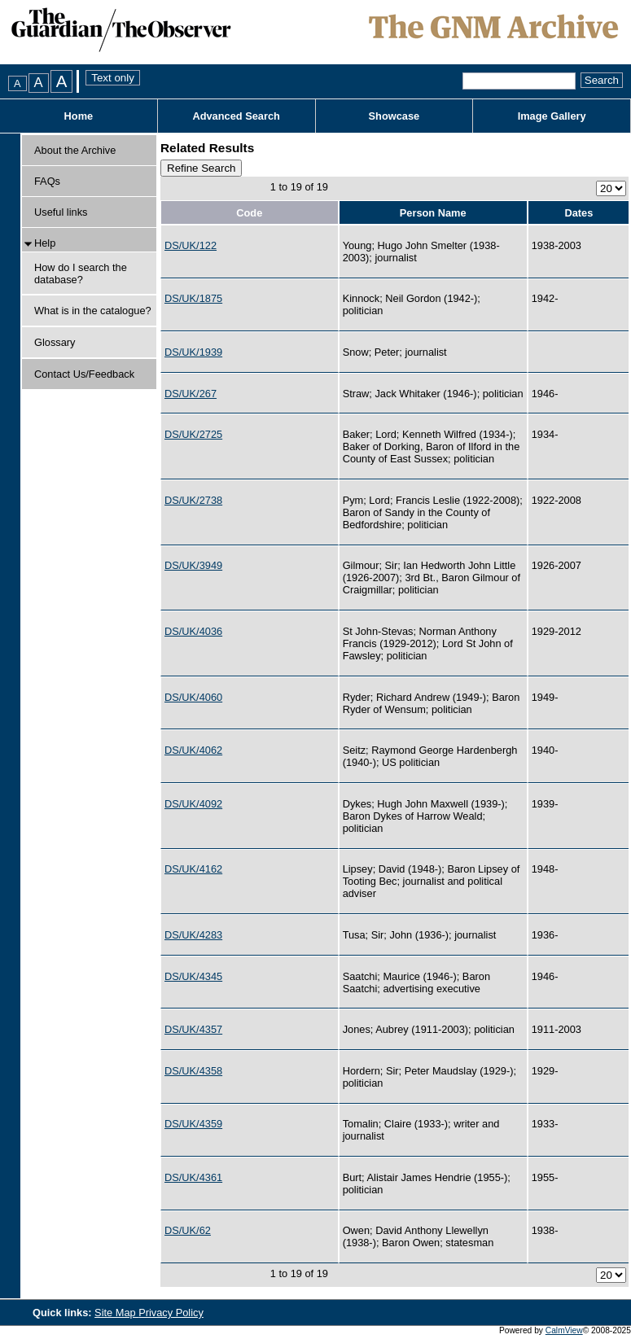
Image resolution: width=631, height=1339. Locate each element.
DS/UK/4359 (193, 1124)
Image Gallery (552, 116)
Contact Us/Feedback (84, 374)
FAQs (47, 181)
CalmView (564, 1330)
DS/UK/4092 (193, 804)
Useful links (60, 212)
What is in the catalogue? (92, 310)
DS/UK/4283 (193, 935)
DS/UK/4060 (193, 697)
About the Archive (75, 150)
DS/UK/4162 (193, 869)
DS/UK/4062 (193, 750)
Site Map (116, 1312)
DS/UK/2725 (193, 434)
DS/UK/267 (190, 393)
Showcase (394, 116)
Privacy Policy (171, 1312)
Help (44, 243)
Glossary (55, 342)
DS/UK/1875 (193, 298)
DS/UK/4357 (193, 1029)
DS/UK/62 (187, 1230)
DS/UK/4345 (193, 976)
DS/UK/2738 (193, 500)
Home (79, 116)
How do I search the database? (80, 273)
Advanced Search (235, 116)
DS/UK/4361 (193, 1177)
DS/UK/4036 (193, 631)
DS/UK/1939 (193, 352)
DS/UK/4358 (193, 1071)
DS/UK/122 (190, 245)
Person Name (433, 213)
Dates (578, 213)
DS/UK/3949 (193, 565)
